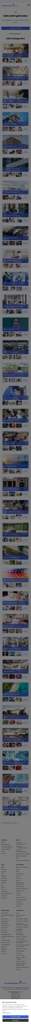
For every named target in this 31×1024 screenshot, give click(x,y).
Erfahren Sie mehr (6, 1012)
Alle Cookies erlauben (15, 1016)
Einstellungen (15, 1020)
